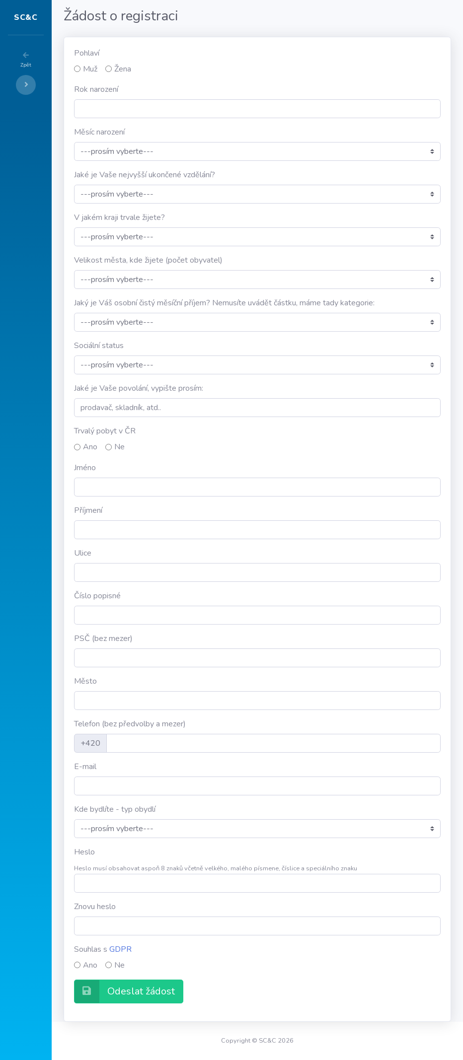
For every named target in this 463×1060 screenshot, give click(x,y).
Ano (150, 446)
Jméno (144, 467)
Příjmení (148, 510)
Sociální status (158, 345)
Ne (179, 446)
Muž (150, 69)
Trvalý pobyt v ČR (164, 430)
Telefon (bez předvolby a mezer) (189, 723)
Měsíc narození (159, 132)
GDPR (180, 949)
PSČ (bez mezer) (163, 638)
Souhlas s (162, 949)
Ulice (142, 553)
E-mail (145, 766)
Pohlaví (146, 53)
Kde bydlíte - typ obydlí (174, 809)
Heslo (144, 852)
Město (145, 681)
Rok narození (156, 89)
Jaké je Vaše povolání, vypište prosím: (198, 388)
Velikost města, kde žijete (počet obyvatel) (208, 260)
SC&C (56, 17)
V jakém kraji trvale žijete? (179, 217)
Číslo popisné (157, 595)
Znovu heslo (154, 906)
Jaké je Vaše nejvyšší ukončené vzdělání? (204, 174)
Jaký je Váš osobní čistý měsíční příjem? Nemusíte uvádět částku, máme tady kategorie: (284, 302)
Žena (182, 69)
